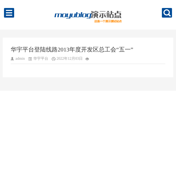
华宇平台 (40, 59)
